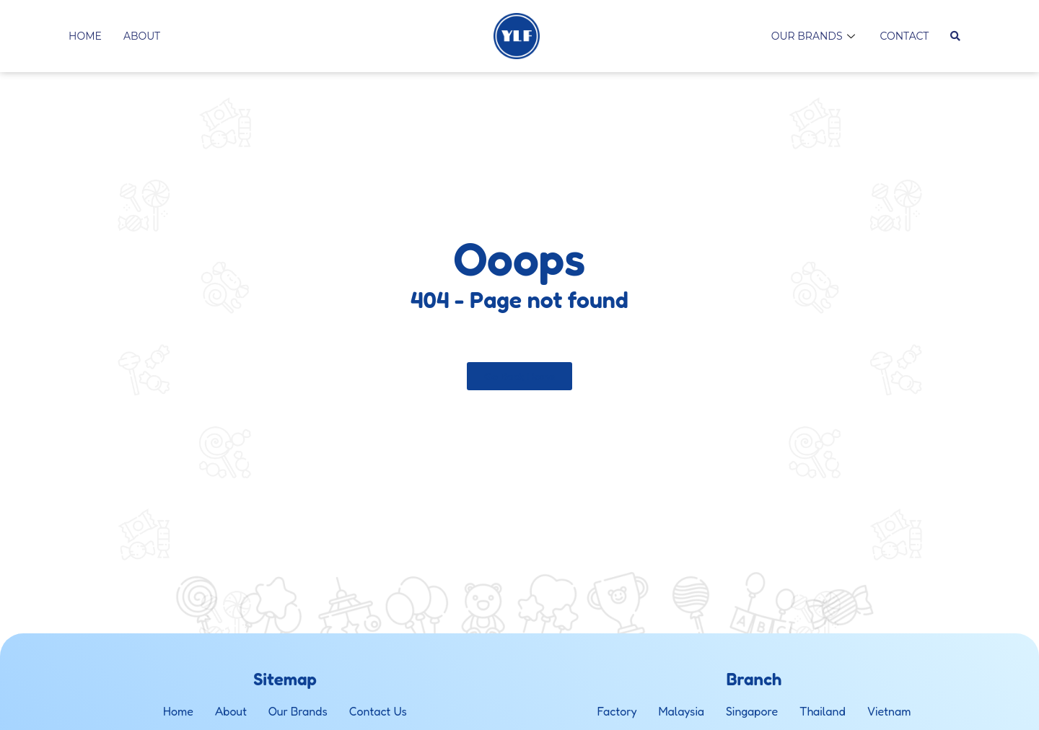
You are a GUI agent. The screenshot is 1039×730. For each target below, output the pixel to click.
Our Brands (815, 36)
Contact (904, 36)
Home (85, 36)
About (141, 36)
